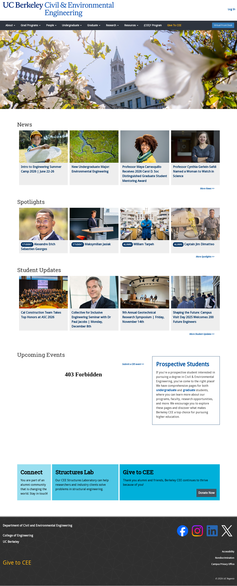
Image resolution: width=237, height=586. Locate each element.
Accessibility (228, 551)
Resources (131, 25)
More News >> (207, 188)
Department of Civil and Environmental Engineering (37, 525)
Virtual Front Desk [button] (223, 25)
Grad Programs (31, 25)
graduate (189, 390)
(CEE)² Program (153, 25)
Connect (32, 472)
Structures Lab (74, 472)
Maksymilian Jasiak (98, 244)
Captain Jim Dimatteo (199, 244)
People (51, 25)
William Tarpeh (143, 244)
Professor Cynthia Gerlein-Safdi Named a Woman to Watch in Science (194, 171)
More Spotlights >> (205, 256)
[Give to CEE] (17, 563)
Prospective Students (182, 364)
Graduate (93, 25)
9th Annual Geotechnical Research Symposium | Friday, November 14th (143, 317)
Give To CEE (174, 25)
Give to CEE (138, 472)
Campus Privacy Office (222, 564)
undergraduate (166, 390)
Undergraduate (72, 25)
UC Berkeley (11, 542)
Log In (231, 9)
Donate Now (206, 493)
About (10, 25)
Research (112, 25)
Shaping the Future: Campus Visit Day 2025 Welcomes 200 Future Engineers (193, 317)
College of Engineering (18, 535)
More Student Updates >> (201, 334)
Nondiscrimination (224, 558)
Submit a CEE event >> (133, 364)
